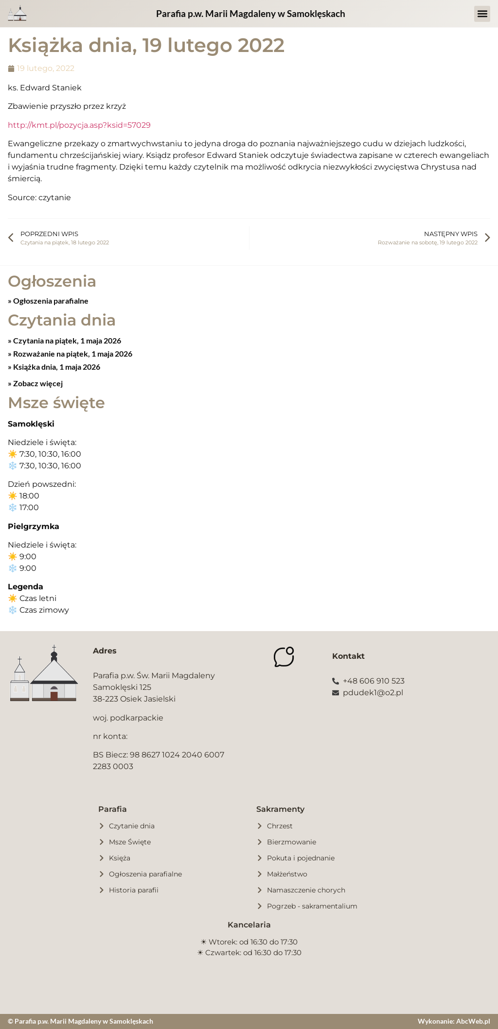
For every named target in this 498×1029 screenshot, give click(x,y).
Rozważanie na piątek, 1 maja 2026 (72, 353)
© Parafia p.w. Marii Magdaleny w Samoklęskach (80, 1021)
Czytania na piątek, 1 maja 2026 (66, 340)
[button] (482, 14)
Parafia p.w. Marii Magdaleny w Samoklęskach (250, 13)
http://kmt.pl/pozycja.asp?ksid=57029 (79, 125)
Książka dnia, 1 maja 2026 (56, 366)
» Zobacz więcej (35, 383)
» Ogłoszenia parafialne (48, 300)
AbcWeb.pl (473, 1021)
